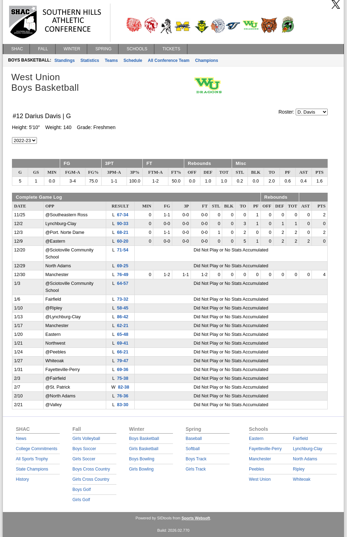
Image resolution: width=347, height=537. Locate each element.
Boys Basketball (144, 438)
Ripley (298, 469)
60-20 (122, 241)
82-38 (123, 387)
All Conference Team (168, 60)
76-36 (122, 396)
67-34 (122, 214)
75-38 (122, 378)
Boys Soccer (84, 448)
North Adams (305, 458)
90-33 (122, 223)
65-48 (122, 334)
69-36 (122, 369)
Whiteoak (301, 479)
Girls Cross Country (90, 479)
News (21, 438)
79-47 (122, 360)
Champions (206, 60)
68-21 (122, 232)
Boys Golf (81, 489)
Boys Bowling (141, 458)
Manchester (260, 458)
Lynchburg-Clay (307, 448)
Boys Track (196, 458)
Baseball (194, 438)
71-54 (122, 250)
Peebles (256, 469)
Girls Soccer (83, 458)
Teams (111, 60)
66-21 (122, 352)
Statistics (90, 60)
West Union (260, 479)
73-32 (122, 299)
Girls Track (196, 469)
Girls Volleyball (86, 438)
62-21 (122, 325)
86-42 (122, 316)
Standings (64, 60)
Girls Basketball (143, 448)
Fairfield (300, 438)
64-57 (122, 283)
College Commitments (36, 448)
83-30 (122, 404)
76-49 (122, 274)
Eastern (256, 438)
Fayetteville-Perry (265, 448)
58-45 (122, 308)
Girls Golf (81, 499)
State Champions (32, 469)
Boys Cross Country (91, 469)
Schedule (132, 60)
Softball (193, 448)
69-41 (122, 343)
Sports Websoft (195, 518)
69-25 (122, 265)
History (22, 479)
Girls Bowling (141, 469)
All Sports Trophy (32, 458)
